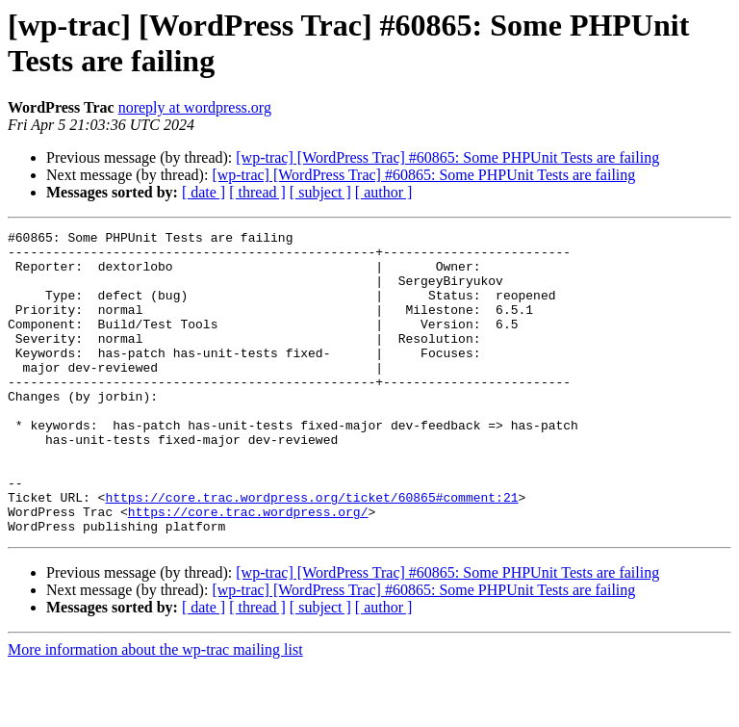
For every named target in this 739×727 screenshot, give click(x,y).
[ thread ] (257, 192)
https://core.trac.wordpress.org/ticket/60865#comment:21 (311, 551)
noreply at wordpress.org (194, 107)
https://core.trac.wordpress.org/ (248, 569)
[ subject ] (320, 192)
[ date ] (203, 192)
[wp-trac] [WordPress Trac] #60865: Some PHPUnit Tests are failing (447, 157)
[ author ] (384, 192)
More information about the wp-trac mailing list (155, 710)
